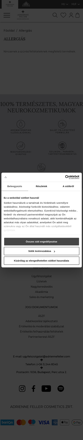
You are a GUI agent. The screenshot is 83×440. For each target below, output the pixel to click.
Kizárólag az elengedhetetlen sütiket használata (41, 260)
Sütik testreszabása (41, 251)
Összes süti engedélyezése (41, 241)
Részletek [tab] (41, 186)
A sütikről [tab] (68, 186)
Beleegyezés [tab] (14, 186)
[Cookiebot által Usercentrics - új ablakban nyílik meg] (65, 177)
